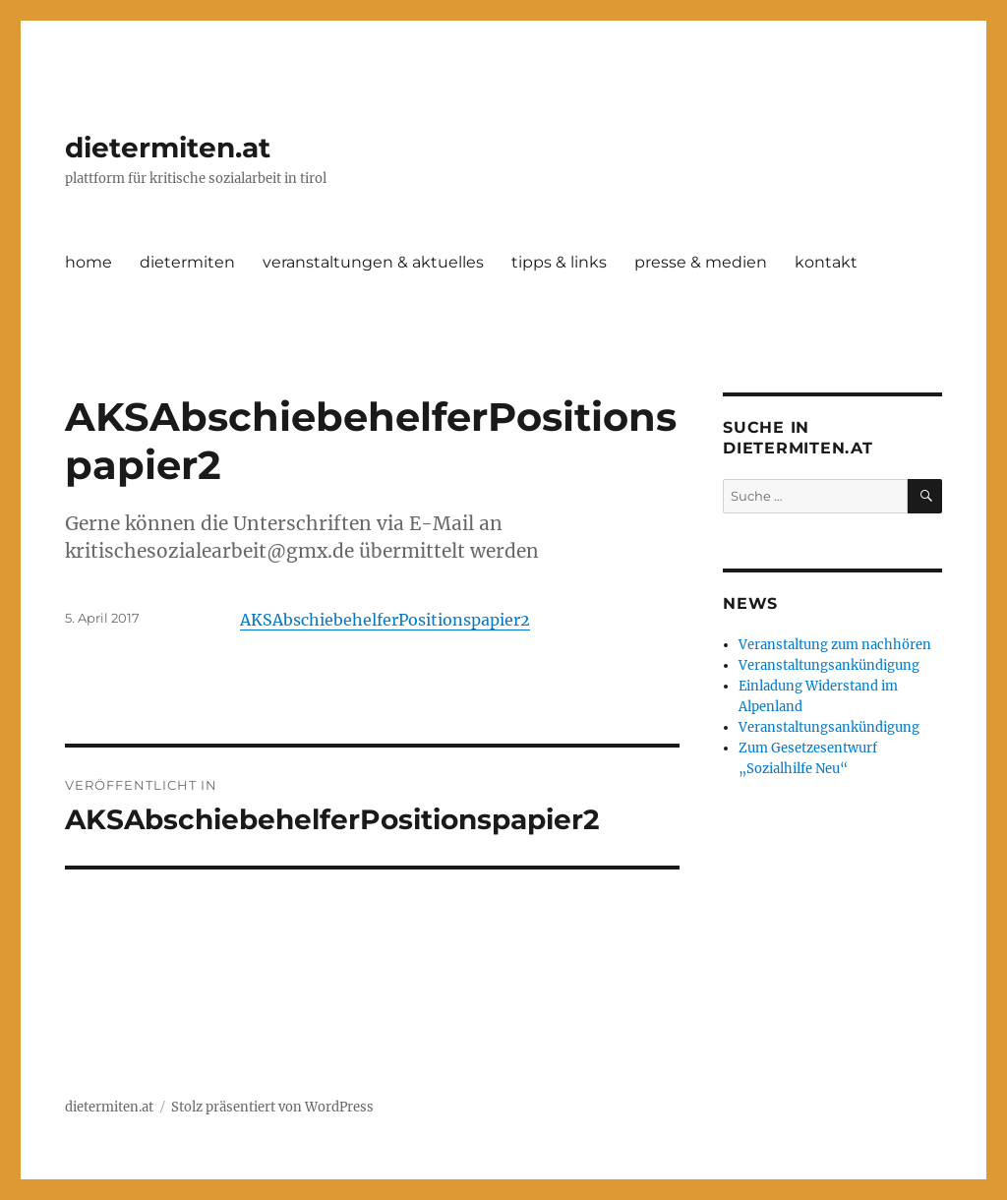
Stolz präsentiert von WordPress (272, 1107)
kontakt (826, 262)
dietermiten (187, 262)
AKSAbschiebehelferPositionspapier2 (385, 620)
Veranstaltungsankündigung (829, 665)
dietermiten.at (167, 147)
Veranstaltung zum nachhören (835, 644)
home (88, 262)
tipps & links (559, 262)
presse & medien (700, 262)
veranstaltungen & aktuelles (373, 262)
